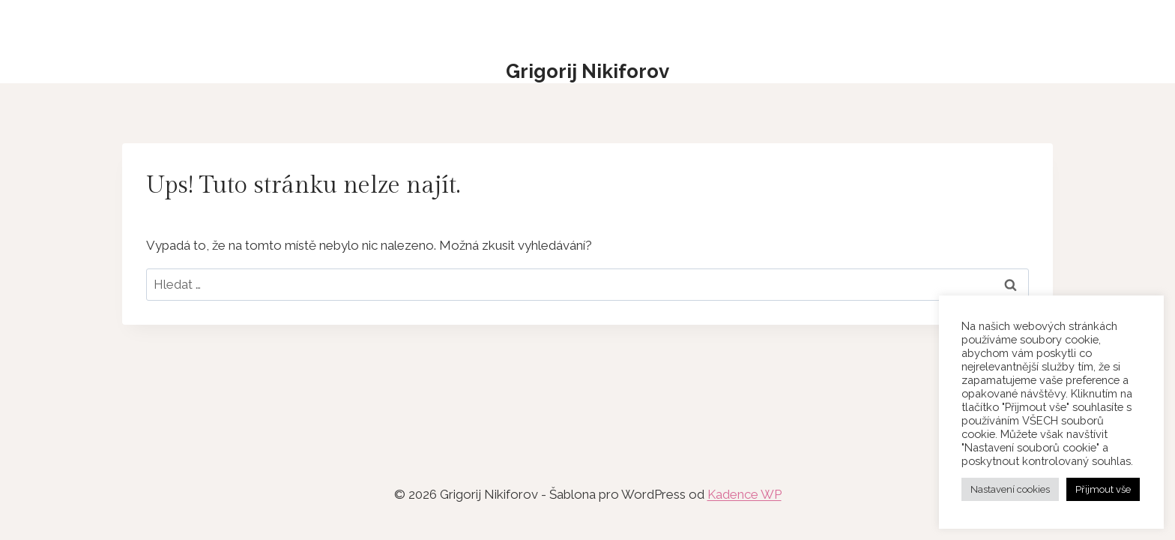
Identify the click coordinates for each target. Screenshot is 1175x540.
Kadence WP (744, 494)
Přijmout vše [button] (1103, 489)
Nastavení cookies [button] (1010, 489)
